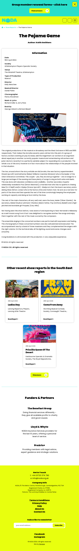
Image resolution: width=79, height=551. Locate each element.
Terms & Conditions (39, 500)
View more (37, 375)
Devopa (42, 544)
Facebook (39, 534)
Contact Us (39, 511)
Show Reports (11, 27)
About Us (39, 509)
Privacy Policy (39, 503)
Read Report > (13, 319)
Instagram (39, 537)
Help (39, 506)
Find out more (36, 11)
